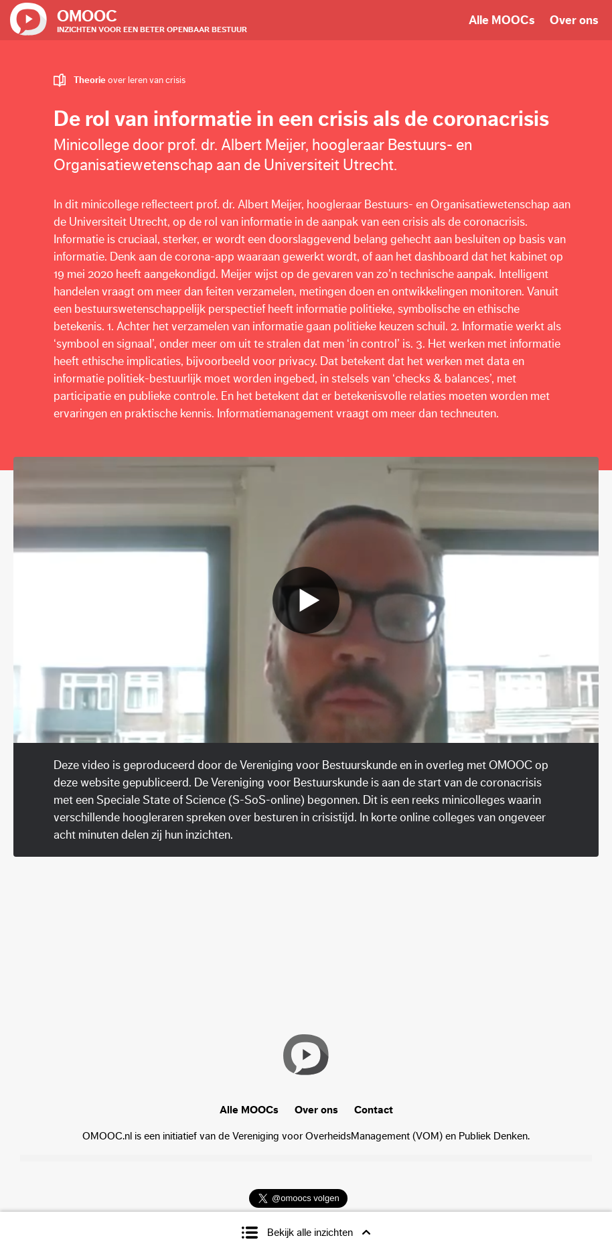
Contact (373, 1110)
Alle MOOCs (502, 20)
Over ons (574, 20)
